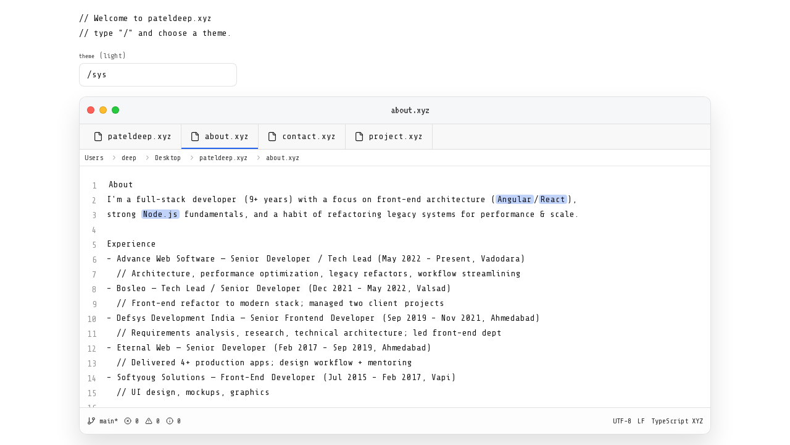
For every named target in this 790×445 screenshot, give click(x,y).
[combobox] (158, 75)
